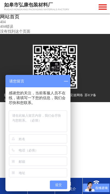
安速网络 (76, 95)
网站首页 (10, 16)
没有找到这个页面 (15, 31)
